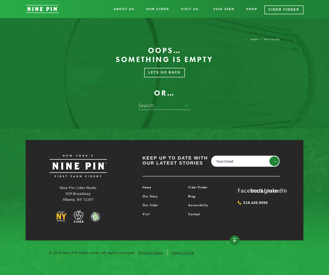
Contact (194, 213)
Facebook (242, 188)
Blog (191, 195)
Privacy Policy (151, 251)
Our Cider (159, 8)
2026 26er (225, 8)
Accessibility (197, 204)
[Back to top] (274, 239)
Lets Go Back (164, 71)
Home (254, 37)
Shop (253, 8)
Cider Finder (284, 8)
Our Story (149, 195)
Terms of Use (182, 251)
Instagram (255, 188)
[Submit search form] (186, 104)
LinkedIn (268, 188)
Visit (145, 213)
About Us (125, 8)
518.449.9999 (253, 201)
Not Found (272, 37)
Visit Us (191, 8)
